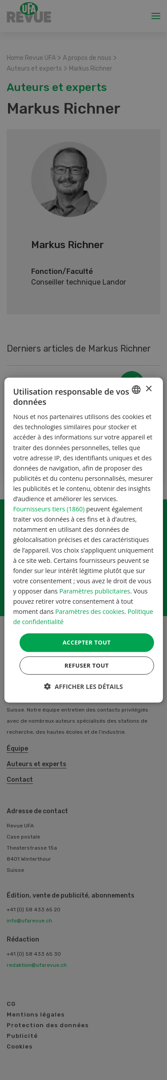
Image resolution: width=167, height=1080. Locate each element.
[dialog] (83, 539)
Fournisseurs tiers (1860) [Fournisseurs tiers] (49, 509)
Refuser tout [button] (87, 665)
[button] (83, 686)
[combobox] (136, 389)
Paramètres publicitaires (94, 591)
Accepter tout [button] (86, 642)
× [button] (148, 389)
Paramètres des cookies (89, 611)
